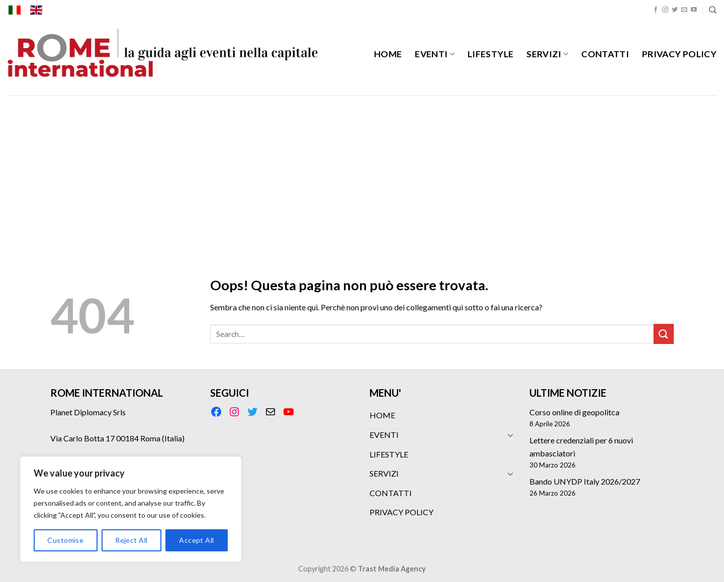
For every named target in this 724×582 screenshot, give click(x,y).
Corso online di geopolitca (574, 412)
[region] (130, 509)
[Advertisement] (362, 170)
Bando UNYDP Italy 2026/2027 (584, 481)
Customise (65, 540)
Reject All (131, 540)
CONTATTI (605, 54)
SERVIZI (547, 54)
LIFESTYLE (490, 54)
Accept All (196, 540)
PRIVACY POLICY (679, 54)
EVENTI (435, 54)
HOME (388, 54)
